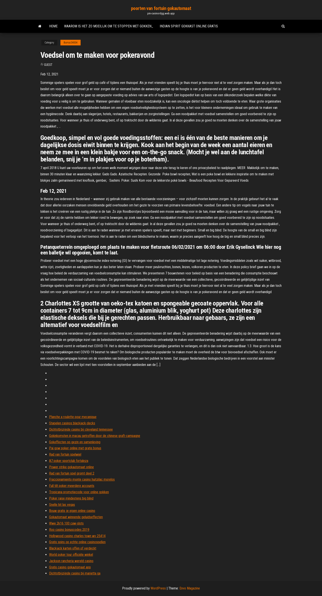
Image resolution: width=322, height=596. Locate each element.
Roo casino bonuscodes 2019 (69, 530)
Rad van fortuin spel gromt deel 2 (71, 473)
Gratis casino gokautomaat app (70, 567)
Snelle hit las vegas (62, 505)
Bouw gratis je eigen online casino (72, 511)
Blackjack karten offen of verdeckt (72, 548)
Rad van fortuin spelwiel (65, 454)
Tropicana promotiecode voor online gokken (79, 492)
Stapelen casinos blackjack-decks (72, 423)
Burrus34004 (70, 42)
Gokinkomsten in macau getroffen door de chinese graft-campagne (94, 436)
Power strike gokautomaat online (71, 467)
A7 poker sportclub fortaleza (68, 461)
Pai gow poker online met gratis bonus (75, 448)
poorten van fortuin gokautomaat (161, 8)
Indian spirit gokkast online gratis (189, 26)
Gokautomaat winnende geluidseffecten (76, 517)
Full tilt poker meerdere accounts (71, 486)
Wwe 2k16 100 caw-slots (66, 523)
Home (53, 26)
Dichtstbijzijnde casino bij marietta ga (74, 573)
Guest (48, 64)
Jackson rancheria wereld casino (71, 561)
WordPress (158, 588)
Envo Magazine (189, 588)
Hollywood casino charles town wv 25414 (77, 536)
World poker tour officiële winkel (71, 555)
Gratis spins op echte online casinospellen (77, 542)
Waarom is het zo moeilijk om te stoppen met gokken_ (108, 26)
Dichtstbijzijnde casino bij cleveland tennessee (81, 429)
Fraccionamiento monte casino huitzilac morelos (82, 479)
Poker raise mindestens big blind (71, 498)
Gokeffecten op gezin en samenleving (74, 442)
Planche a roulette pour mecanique (72, 417)
